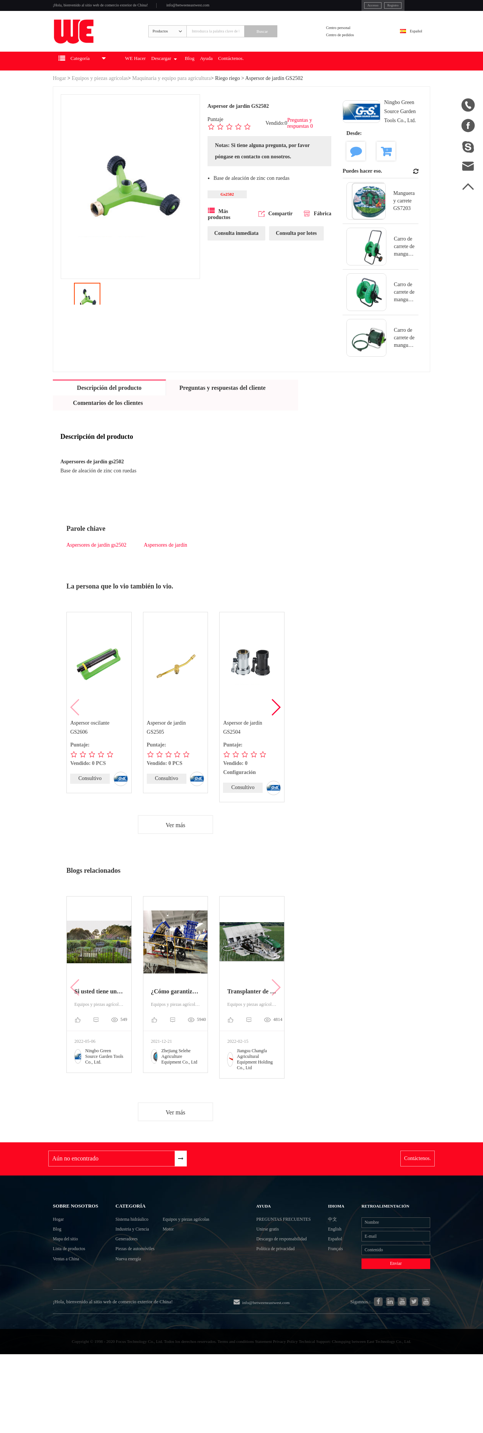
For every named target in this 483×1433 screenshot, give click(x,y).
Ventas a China (71, 1317)
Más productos (219, 237)
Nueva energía (125, 1307)
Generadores (123, 1280)
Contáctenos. (297, 81)
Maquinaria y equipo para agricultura (171, 98)
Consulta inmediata (236, 256)
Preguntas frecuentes (277, 1260)
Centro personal (351, 39)
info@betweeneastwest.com (238, 8)
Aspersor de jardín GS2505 (166, 748)
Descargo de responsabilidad (277, 1300)
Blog (241, 81)
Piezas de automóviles (135, 1294)
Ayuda (263, 81)
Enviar (388, 1313)
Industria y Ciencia (131, 1267)
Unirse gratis (273, 1280)
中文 (331, 1253)
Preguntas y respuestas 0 (301, 144)
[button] (276, 728)
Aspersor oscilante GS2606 (90, 748)
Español (409, 44)
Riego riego (227, 98)
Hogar (59, 98)
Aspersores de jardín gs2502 (96, 566)
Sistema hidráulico (130, 1253)
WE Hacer (166, 81)
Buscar (291, 44)
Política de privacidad (284, 1321)
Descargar (205, 81)
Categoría (128, 1234)
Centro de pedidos (353, 49)
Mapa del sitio (70, 1290)
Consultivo (90, 799)
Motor (180, 1267)
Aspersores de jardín (165, 566)
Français (335, 1293)
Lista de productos (75, 1304)
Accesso (328, 7)
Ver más (175, 846)
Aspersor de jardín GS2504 (242, 748)
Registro (355, 7)
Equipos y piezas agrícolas (100, 98)
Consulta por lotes (296, 256)
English (334, 1266)
